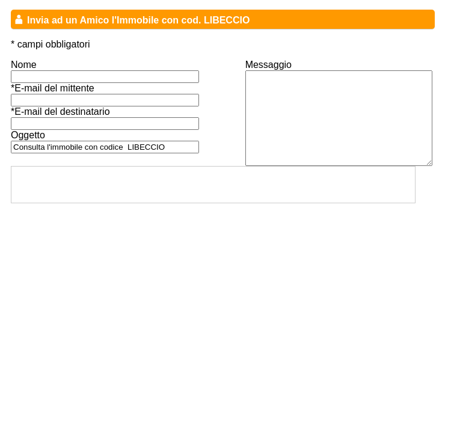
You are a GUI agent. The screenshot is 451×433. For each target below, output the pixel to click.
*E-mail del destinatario (60, 111)
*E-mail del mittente (52, 88)
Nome (24, 65)
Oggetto (28, 135)
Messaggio (268, 65)
